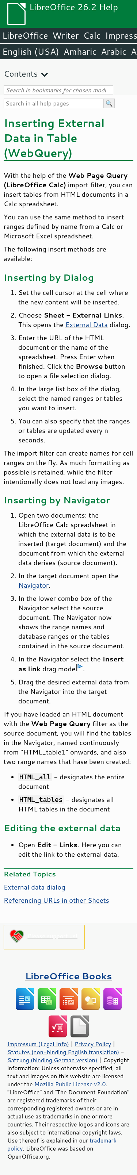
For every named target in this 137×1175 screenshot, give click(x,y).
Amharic (80, 51)
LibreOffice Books (68, 975)
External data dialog (34, 887)
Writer (65, 35)
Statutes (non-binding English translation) (63, 1052)
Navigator (33, 585)
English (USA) (30, 51)
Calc (92, 35)
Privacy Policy (93, 1044)
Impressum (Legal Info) (38, 1044)
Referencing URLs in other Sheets (56, 900)
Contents (21, 73)
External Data (86, 324)
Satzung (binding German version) (52, 1060)
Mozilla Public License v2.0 (70, 1084)
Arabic (113, 51)
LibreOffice (25, 35)
